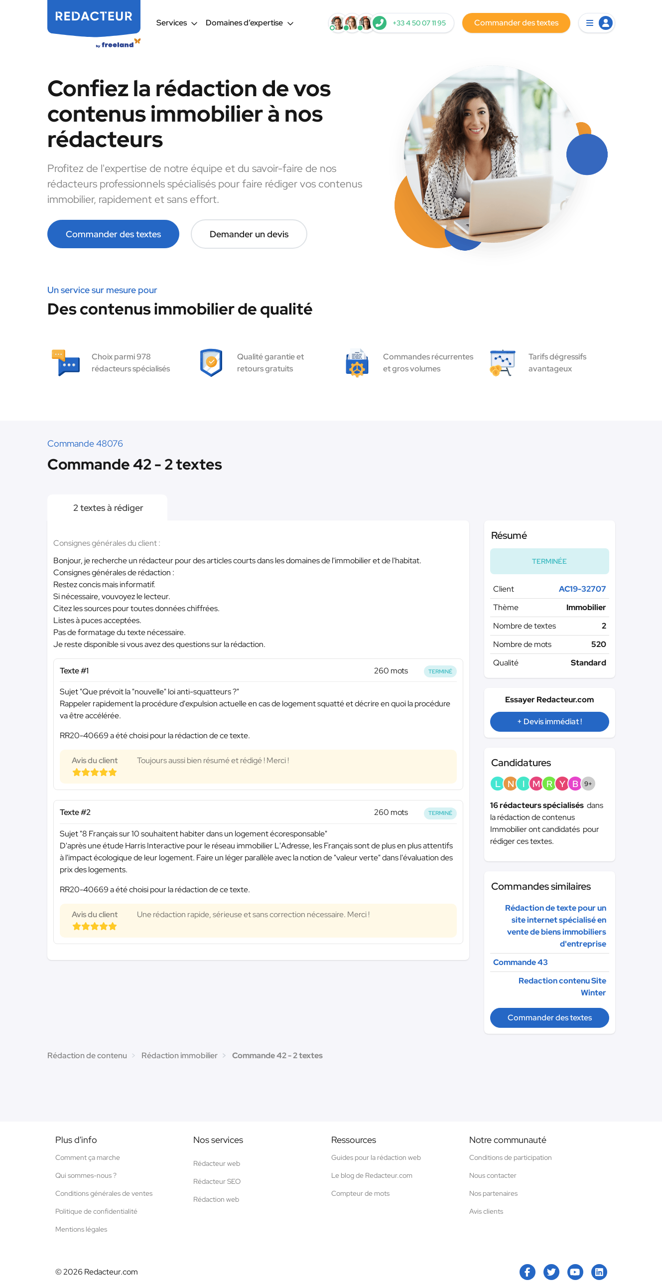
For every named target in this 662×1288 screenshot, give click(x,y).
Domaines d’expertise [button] (250, 22)
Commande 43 (520, 962)
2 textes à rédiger (107, 507)
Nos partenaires (493, 1193)
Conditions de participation (510, 1157)
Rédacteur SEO (217, 1181)
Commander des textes (113, 234)
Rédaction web (216, 1199)
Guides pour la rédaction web (376, 1157)
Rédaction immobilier (179, 1055)
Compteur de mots (360, 1193)
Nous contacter (493, 1175)
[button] (596, 23)
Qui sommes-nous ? (86, 1175)
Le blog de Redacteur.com (371, 1175)
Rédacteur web (216, 1163)
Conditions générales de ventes (103, 1193)
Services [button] (177, 22)
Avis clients (486, 1211)
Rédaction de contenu (87, 1055)
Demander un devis (249, 234)
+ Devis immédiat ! (549, 721)
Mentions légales (81, 1229)
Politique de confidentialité (96, 1211)
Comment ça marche (87, 1157)
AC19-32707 (582, 589)
